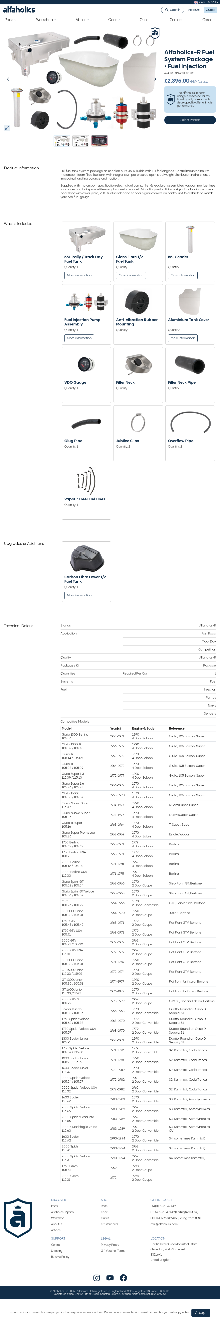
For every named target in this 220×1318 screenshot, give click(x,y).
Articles (56, 1200)
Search (175, 10)
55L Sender (178, 257)
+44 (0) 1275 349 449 (163, 1176)
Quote (210, 10)
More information (79, 275)
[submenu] (217, 2)
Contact (56, 1215)
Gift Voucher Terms (113, 1221)
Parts (54, 1176)
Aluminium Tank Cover (188, 320)
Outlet (105, 1188)
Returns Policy (60, 1227)
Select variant (190, 120)
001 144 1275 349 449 (163, 1188)
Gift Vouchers (109, 1194)
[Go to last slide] (17, 79)
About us (56, 1194)
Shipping (56, 1221)
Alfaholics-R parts (62, 1182)
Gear (104, 1182)
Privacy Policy (110, 1215)
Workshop (57, 1188)
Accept (200, 1313)
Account (194, 10)
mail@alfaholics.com (164, 1194)
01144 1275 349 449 (162, 1182)
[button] (62, 141)
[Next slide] (147, 79)
